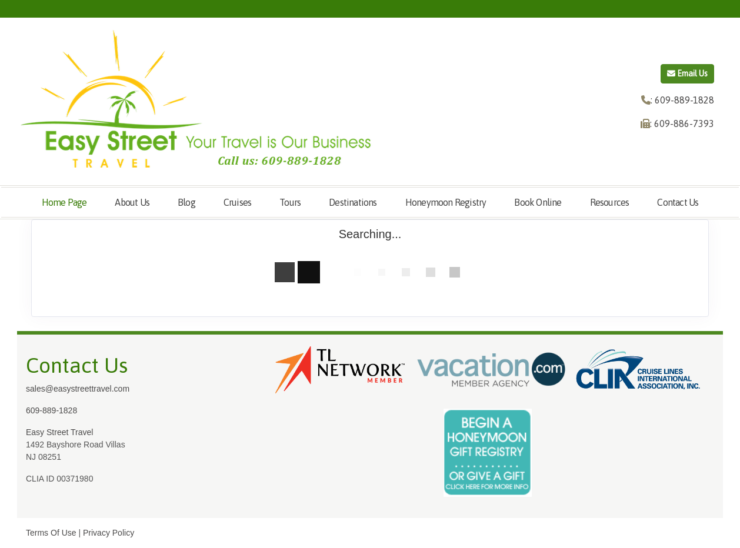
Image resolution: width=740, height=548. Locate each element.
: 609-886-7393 (682, 123)
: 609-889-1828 (682, 100)
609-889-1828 (51, 410)
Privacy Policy (108, 532)
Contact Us (677, 202)
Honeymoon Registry (445, 202)
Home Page (64, 202)
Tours (290, 202)
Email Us (687, 73)
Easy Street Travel (59, 432)
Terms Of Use (51, 532)
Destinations (352, 202)
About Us (132, 202)
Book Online (537, 202)
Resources (609, 202)
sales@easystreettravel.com (77, 388)
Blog (186, 202)
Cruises (237, 202)
